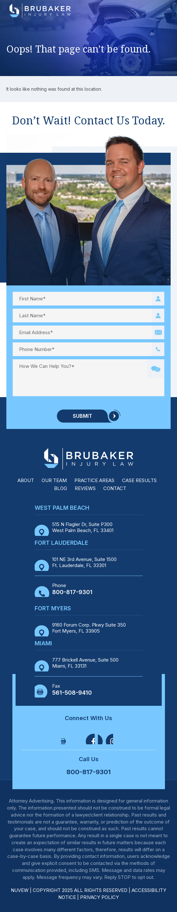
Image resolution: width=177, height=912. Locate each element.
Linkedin (105, 736)
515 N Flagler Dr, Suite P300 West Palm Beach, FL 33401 (82, 527)
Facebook (68, 736)
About (25, 480)
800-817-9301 (72, 592)
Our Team (54, 480)
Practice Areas (94, 480)
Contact (114, 488)
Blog (60, 488)
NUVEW (20, 890)
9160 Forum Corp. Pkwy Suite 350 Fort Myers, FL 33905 (89, 628)
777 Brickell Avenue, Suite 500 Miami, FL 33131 (85, 663)
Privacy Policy (99, 897)
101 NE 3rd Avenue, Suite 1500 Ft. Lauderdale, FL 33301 (84, 562)
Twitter (87, 736)
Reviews (85, 488)
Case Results (139, 480)
